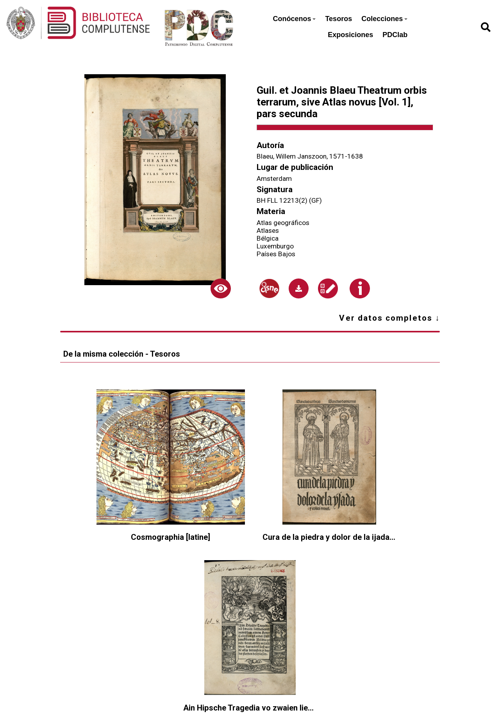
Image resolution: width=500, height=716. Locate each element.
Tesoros (338, 19)
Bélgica (268, 238)
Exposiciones (350, 35)
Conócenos (294, 19)
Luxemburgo (275, 246)
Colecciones (384, 19)
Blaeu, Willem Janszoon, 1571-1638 (310, 156)
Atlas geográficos (283, 223)
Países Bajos (276, 254)
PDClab (394, 35)
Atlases (268, 230)
